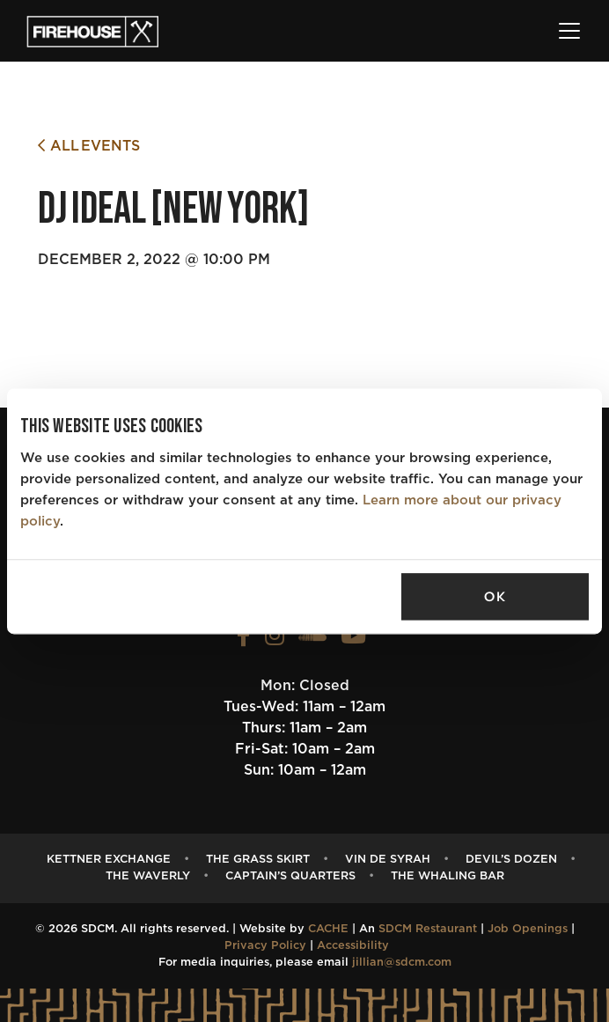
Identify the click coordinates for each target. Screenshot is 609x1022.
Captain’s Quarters (290, 876)
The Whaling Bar (447, 876)
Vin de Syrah (387, 859)
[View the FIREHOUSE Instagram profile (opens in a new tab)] (274, 640)
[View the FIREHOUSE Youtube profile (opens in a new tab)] (353, 640)
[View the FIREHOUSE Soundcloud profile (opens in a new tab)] (312, 640)
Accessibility (353, 946)
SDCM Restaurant (427, 929)
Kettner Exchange (109, 859)
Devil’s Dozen (511, 859)
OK (494, 596)
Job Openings (528, 929)
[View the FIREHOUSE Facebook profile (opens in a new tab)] (244, 640)
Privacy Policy (265, 946)
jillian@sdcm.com (401, 962)
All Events (89, 145)
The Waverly (148, 876)
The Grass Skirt (258, 859)
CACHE (328, 929)
